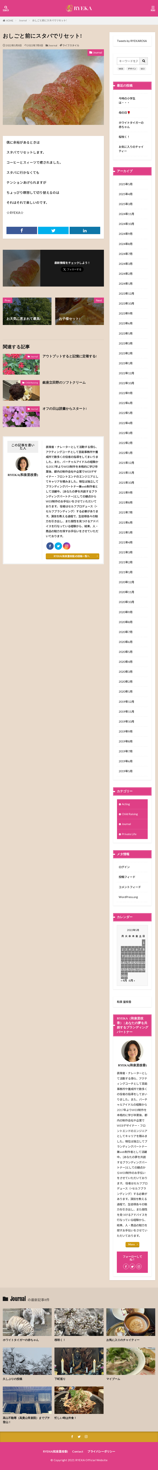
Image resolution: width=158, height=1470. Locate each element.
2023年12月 (126, 293)
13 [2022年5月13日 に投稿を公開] (136, 955)
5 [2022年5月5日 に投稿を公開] (133, 949)
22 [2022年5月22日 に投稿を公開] (143, 962)
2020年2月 (126, 681)
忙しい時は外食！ (65, 1417)
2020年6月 (126, 642)
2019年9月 (126, 731)
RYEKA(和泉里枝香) (55, 1451)
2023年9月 (126, 313)
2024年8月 (126, 244)
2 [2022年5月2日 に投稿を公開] (122, 949)
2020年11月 (126, 592)
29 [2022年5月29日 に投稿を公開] (143, 969)
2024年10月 (126, 223)
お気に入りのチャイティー (131, 149)
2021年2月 (126, 562)
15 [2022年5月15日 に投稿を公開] (143, 955)
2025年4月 (126, 194)
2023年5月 (126, 333)
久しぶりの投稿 (12, 1378)
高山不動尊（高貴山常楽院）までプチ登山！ (26, 1420)
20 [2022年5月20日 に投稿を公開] (136, 962)
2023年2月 (126, 353)
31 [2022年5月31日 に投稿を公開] (126, 975)
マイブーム (113, 1378)
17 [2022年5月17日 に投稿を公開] (126, 962)
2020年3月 (126, 671)
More (131, 1244)
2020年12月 (126, 582)
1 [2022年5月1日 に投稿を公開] (144, 942)
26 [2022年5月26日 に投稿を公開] (133, 969)
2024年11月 (126, 214)
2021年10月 (126, 482)
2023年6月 (126, 323)
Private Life (129, 834)
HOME (9, 20)
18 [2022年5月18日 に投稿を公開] (129, 962)
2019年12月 (126, 701)
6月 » (132, 980)
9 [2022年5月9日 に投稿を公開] (122, 955)
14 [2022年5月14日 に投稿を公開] (140, 955)
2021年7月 (126, 512)
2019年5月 (126, 771)
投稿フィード (127, 877)
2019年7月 (126, 751)
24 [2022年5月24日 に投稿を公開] (126, 969)
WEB (121, 68)
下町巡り (60, 1378)
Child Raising (31, 382)
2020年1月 (126, 691)
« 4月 (124, 980)
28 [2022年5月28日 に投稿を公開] (140, 969)
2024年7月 (126, 253)
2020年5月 (126, 651)
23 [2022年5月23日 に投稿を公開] (122, 969)
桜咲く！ (124, 136)
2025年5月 (126, 184)
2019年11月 (126, 711)
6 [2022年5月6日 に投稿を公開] (137, 949)
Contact (77, 1451)
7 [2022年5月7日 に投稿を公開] (140, 949)
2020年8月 (126, 622)
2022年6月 (126, 403)
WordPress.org (128, 897)
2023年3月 (126, 343)
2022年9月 (126, 393)
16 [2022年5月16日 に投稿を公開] (122, 962)
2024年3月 (126, 263)
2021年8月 (126, 502)
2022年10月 (126, 383)
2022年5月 (126, 413)
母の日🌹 (124, 112)
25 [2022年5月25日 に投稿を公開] (129, 969)
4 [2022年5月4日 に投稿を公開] (129, 949)
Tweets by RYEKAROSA (132, 40)
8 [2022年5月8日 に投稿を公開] (144, 949)
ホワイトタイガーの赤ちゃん (131, 125)
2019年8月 (126, 741)
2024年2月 (126, 273)
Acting (126, 804)
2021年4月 (126, 542)
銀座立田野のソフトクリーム (64, 382)
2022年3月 (126, 433)
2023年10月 (126, 303)
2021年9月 (126, 492)
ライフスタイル (70, 45)
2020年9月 (126, 612)
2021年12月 (126, 462)
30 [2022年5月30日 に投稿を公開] (122, 975)
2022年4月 (126, 423)
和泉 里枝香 (124, 1001)
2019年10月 (126, 721)
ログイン (124, 867)
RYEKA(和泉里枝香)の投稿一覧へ (72, 556)
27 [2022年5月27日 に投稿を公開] (136, 969)
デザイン (132, 68)
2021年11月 (126, 472)
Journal (23, 20)
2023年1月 (126, 363)
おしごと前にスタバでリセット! (49, 20)
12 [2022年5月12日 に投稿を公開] (133, 955)
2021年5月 (126, 532)
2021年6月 (126, 522)
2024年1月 (126, 283)
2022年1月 (126, 452)
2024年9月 (126, 233)
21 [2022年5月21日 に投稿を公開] (140, 962)
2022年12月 (126, 373)
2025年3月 (126, 204)
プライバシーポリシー (101, 1451)
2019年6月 (126, 761)
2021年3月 (126, 552)
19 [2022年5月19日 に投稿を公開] (133, 962)
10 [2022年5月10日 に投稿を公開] (126, 955)
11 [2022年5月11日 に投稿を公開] (129, 955)
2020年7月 (126, 632)
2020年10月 (126, 602)
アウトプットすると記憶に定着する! (69, 356)
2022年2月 (126, 443)
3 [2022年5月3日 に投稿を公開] (126, 949)
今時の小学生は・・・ (127, 100)
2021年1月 (126, 572)
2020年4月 (126, 661)
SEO (143, 68)
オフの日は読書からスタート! (64, 408)
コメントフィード (130, 887)
